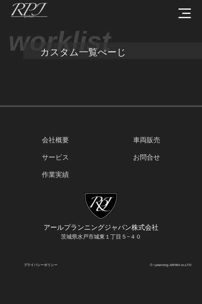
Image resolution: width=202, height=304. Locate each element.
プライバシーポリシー (40, 265)
